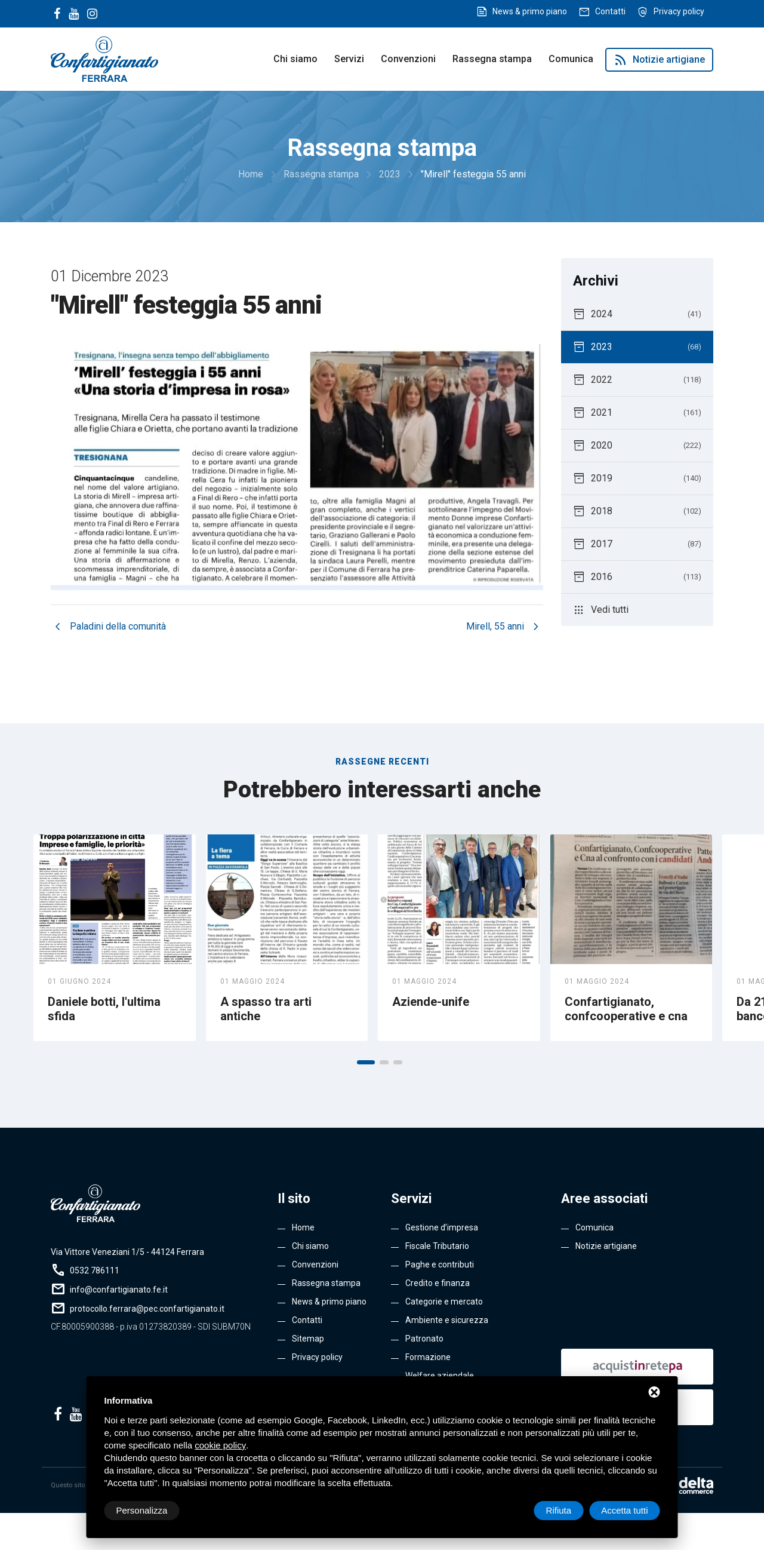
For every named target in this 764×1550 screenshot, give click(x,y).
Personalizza (142, 1510)
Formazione (428, 1357)
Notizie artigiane (659, 59)
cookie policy (220, 1445)
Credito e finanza (437, 1283)
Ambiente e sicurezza (446, 1320)
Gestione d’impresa (441, 1227)
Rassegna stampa (492, 59)
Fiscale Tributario (437, 1246)
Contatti (610, 11)
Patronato (424, 1338)
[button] (366, 1062)
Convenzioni (408, 59)
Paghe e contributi (439, 1264)
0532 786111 (94, 1270)
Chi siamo (295, 59)
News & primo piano (529, 11)
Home (303, 1227)
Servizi (349, 59)
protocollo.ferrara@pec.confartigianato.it (147, 1308)
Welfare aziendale (439, 1375)
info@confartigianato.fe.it (119, 1289)
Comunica (571, 59)
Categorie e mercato (444, 1301)
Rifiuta (559, 1510)
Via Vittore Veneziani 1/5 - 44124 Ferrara (127, 1252)
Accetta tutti (624, 1510)
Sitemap (308, 1338)
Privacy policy (679, 11)
